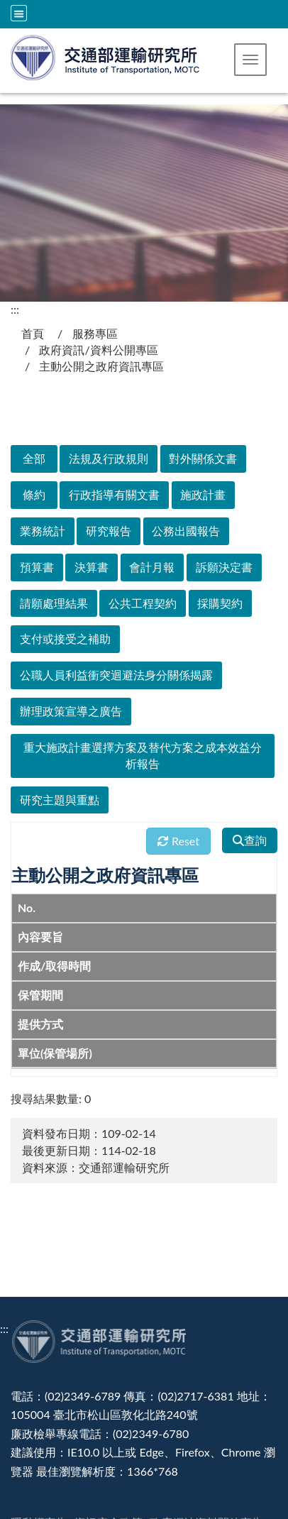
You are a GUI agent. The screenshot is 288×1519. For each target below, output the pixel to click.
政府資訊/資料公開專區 (98, 349)
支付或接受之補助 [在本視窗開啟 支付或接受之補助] (65, 638)
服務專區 (95, 333)
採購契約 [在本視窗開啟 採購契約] (220, 603)
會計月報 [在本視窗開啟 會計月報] (152, 567)
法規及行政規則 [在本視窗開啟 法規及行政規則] (108, 458)
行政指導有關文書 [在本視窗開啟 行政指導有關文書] (114, 494)
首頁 (32, 333)
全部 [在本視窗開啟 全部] (34, 458)
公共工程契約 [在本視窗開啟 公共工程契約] (143, 603)
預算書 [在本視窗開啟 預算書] (37, 567)
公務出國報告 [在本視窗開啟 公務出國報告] (186, 530)
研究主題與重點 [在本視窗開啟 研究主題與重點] (59, 799)
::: (15, 309)
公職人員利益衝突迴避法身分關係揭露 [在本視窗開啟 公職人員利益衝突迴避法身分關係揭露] (116, 674)
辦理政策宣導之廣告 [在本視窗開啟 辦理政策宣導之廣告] (71, 711)
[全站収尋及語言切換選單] (19, 13)
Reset (178, 841)
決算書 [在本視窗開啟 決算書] (91, 567)
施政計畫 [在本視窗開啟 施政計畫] (203, 494)
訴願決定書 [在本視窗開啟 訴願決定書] (224, 567)
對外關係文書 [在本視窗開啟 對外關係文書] (203, 458)
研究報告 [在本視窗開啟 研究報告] (108, 530)
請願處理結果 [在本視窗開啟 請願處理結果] (54, 603)
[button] (250, 59)
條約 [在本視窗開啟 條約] (34, 494)
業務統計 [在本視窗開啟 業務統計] (42, 530)
